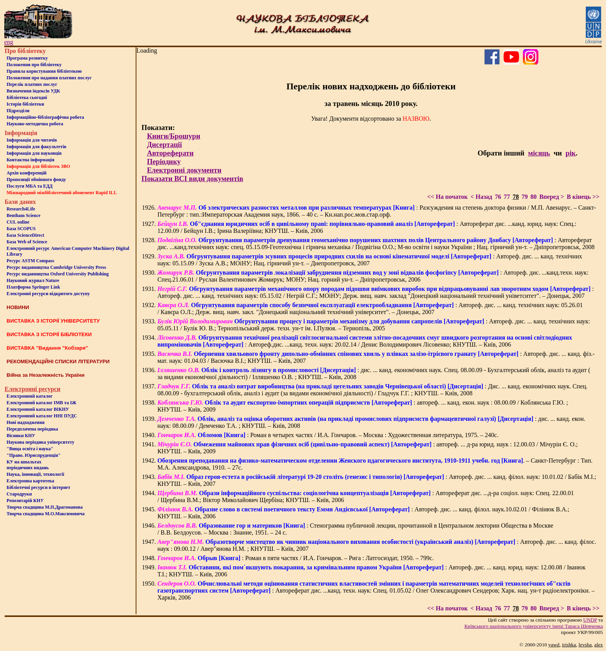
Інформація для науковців (34, 153)
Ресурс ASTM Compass (30, 260)
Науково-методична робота (35, 123)
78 (515, 196)
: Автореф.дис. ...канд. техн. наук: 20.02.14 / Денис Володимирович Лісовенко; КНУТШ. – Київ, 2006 (364, 341)
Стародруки (19, 494)
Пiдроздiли (18, 110)
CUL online (18, 222)
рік (570, 153)
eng (8, 42)
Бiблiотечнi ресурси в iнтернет (38, 487)
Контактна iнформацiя (30, 159)
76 (498, 196)
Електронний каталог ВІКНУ (38, 409)
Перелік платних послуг (32, 84)
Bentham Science (24, 215)
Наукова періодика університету (40, 442)
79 (524, 196)
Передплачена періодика (32, 429)
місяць (539, 153)
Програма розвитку (27, 58)
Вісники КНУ (21, 435)
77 (507, 196)
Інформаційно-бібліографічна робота (45, 117)
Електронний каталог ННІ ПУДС (42, 416)
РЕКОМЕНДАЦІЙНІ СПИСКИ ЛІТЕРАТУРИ (58, 361)
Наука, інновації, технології (35, 474)
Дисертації (164, 144)
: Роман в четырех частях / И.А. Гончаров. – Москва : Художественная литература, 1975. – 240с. (327, 435)
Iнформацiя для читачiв (32, 140)
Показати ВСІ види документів (192, 178)
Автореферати (170, 153)
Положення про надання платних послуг (49, 77)
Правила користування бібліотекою (44, 71)
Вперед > (551, 196)
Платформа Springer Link (33, 287)
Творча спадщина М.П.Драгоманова (45, 507)
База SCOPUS (21, 228)
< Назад (481, 196)
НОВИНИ (18, 307)
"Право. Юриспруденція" (34, 455)
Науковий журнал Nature (33, 280)
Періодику (163, 161)
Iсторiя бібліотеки (25, 104)
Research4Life (21, 209)
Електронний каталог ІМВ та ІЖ (42, 402)
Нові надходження (25, 422)
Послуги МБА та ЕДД (30, 186)
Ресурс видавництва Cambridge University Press (56, 267)
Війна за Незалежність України (46, 375)
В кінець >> (583, 196)
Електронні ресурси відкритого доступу (48, 293)
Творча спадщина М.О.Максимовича (46, 513)
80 (533, 196)
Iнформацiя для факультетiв (36, 146)
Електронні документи (184, 170)
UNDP (590, 620)
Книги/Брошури (173, 136)
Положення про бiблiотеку (34, 64)
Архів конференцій (27, 173)
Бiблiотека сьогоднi (27, 97)
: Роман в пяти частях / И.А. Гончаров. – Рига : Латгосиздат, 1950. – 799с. (295, 558)
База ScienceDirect (25, 235)
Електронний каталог (30, 396)
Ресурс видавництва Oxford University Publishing (58, 274)
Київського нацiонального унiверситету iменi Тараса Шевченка (533, 626)
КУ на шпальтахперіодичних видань (28, 464)
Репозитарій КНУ (25, 500)
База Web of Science (27, 241)
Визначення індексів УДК (33, 91)
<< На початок (447, 196)
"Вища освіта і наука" (30, 448)
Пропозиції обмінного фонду (36, 179)
